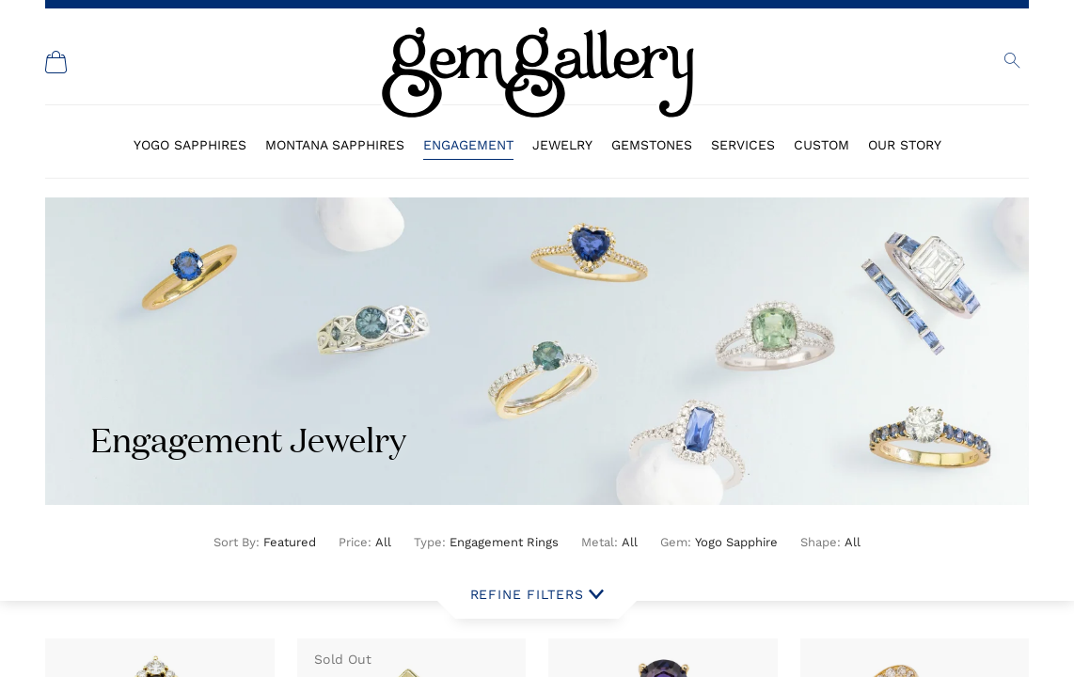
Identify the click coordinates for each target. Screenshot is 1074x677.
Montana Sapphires (334, 144)
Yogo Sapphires (190, 144)
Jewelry (562, 144)
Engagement (468, 144)
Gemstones (651, 144)
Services (743, 144)
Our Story (904, 144)
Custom (821, 144)
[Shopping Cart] (56, 62)
